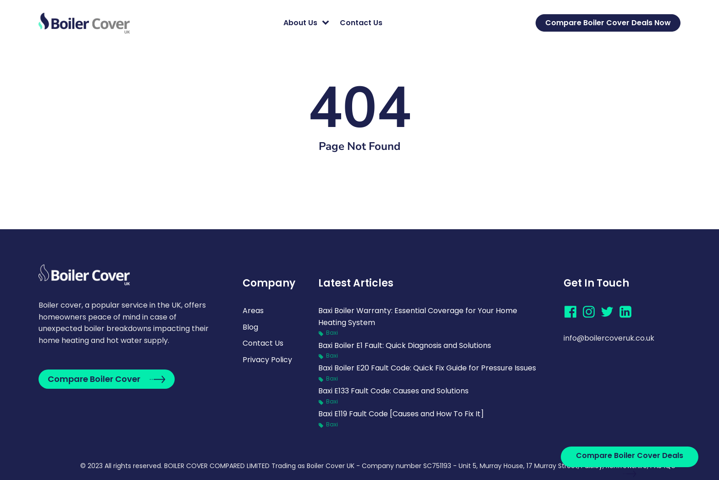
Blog (250, 327)
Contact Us (361, 22)
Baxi (332, 333)
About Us (300, 22)
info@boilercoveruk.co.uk (609, 338)
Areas (253, 310)
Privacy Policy (267, 359)
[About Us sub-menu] (327, 23)
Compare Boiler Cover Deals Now (608, 22)
